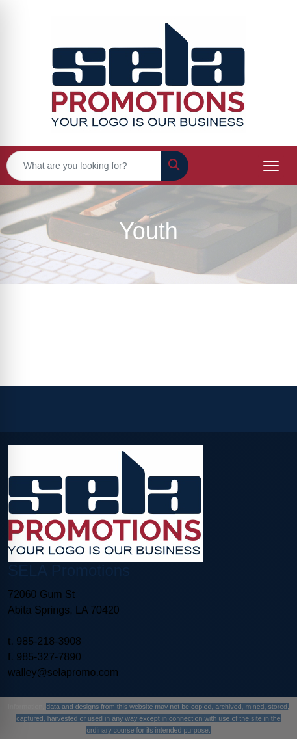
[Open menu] (271, 166)
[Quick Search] (83, 166)
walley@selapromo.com (63, 672)
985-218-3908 (48, 641)
